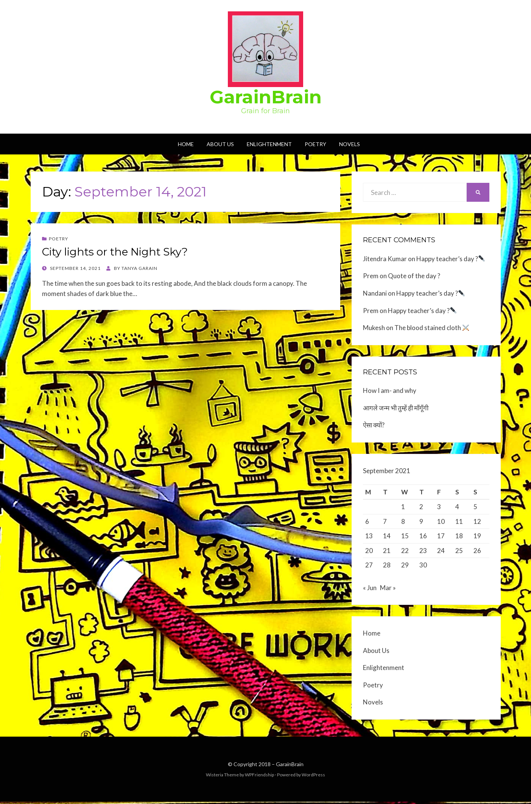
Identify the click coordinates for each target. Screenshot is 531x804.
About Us (220, 144)
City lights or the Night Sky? (115, 251)
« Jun (370, 590)
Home (186, 144)
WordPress (313, 777)
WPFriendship (259, 777)
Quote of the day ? (414, 276)
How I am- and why (389, 390)
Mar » (388, 590)
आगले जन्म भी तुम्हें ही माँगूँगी (395, 408)
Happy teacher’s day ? (450, 259)
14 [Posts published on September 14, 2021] (387, 536)
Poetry (315, 144)
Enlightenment (269, 144)
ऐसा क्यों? (374, 425)
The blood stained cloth (431, 328)
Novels (349, 144)
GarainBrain (266, 97)
